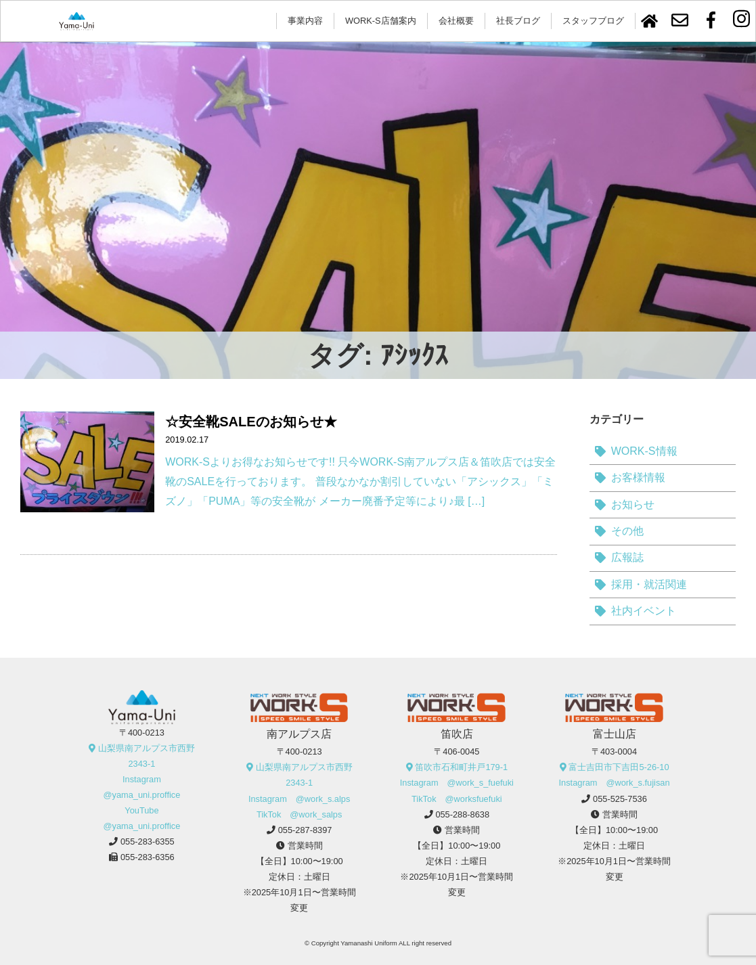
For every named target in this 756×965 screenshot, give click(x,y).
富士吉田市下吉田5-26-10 (619, 767)
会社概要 (456, 21)
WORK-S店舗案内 (380, 21)
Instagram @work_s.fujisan (614, 783)
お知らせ (632, 504)
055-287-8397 (305, 830)
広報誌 (627, 557)
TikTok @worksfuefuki (457, 799)
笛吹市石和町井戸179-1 (461, 767)
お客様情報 (638, 477)
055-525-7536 (620, 799)
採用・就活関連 (649, 584)
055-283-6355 (147, 841)
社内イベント (643, 610)
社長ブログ (518, 21)
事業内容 (305, 21)
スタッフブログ (593, 21)
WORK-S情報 (644, 451)
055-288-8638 (462, 814)
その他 (627, 531)
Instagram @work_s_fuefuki (457, 783)
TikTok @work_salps (299, 814)
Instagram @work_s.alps (299, 799)
